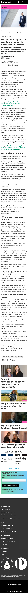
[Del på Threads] (17, 65)
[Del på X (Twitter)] (10, 65)
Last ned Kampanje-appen (14, 591)
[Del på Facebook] (8, 65)
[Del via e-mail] (15, 65)
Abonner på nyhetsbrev (14, 584)
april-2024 (5, 356)
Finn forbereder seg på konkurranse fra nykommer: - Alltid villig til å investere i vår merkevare (13, 147)
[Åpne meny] (25, 2)
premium (13, 356)
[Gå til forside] (6, 2)
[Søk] (19, 2)
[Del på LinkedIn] (13, 65)
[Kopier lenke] (20, 65)
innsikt (19, 356)
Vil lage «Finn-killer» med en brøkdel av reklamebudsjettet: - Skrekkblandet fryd (13, 103)
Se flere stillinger (14, 468)
